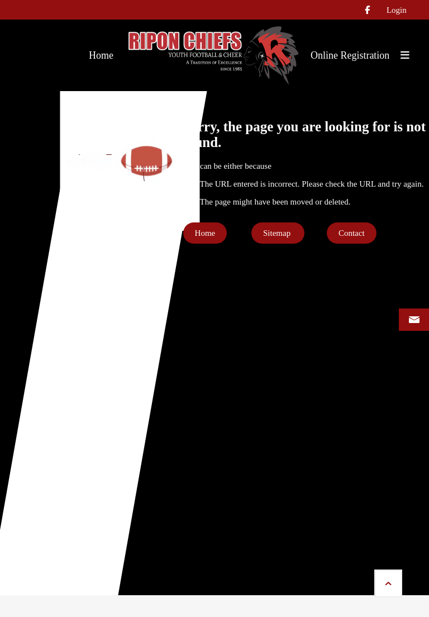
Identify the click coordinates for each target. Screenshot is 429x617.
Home (205, 233)
